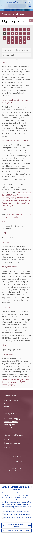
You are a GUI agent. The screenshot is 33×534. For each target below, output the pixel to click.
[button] (29, 2)
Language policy (10, 425)
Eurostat (5, 197)
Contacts (7, 406)
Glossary (7, 403)
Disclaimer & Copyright (12, 419)
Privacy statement (11, 422)
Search (23, 5)
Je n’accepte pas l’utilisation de (18, 530)
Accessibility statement (12, 428)
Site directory (10, 448)
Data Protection (10, 440)
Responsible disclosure (13, 443)
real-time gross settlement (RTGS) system (15, 382)
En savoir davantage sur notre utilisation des (17, 519)
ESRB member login (11, 400)
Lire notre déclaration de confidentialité (17, 514)
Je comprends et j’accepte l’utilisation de (19, 525)
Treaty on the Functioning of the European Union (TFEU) (16, 203)
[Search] (15, 5)
